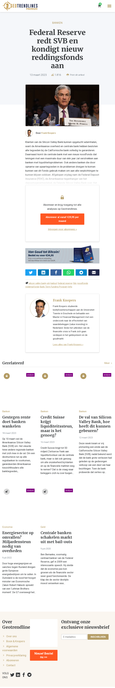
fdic (75, 279)
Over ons (11, 624)
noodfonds (82, 279)
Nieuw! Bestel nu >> (43, 643)
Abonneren (12, 648)
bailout (53, 279)
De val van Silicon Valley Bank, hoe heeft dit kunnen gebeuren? (95, 413)
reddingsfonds (96, 279)
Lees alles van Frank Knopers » (68, 333)
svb (48, 279)
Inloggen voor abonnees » (64, 223)
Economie (7, 515)
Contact (10, 653)
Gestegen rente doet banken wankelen (16, 410)
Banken (57, 22)
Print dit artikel (75, 74)
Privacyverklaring (16, 643)
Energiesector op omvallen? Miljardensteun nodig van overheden (18, 530)
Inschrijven (98, 625)
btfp (56, 282)
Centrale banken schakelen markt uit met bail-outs (56, 526)
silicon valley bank (37, 279)
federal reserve (65, 279)
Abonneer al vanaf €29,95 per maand (64, 215)
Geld (43, 515)
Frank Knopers (48, 135)
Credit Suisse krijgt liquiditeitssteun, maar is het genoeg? (57, 415)
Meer (108, 351)
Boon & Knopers (15, 629)
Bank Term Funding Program (39, 282)
